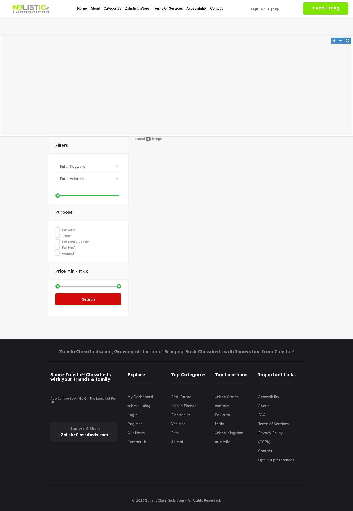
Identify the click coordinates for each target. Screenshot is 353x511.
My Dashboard (140, 397)
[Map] (176, 85)
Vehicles (178, 424)
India (219, 424)
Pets (175, 433)
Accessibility (196, 8)
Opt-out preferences (276, 460)
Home (82, 8)
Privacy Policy (270, 433)
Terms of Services (168, 8)
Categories (112, 8)
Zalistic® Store (137, 8)
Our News (136, 433)
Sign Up (273, 9)
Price (71, 271)
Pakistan (222, 415)
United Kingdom (229, 433)
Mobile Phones (183, 406)
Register (134, 424)
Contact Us (136, 442)
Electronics (180, 415)
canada (222, 406)
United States (226, 397)
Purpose (63, 212)
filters (61, 145)
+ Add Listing (325, 8)
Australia (223, 442)
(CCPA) (264, 442)
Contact (216, 8)
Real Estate (181, 397)
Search (88, 299)
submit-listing (139, 406)
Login (255, 9)
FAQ (262, 415)
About (95, 8)
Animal (177, 442)
